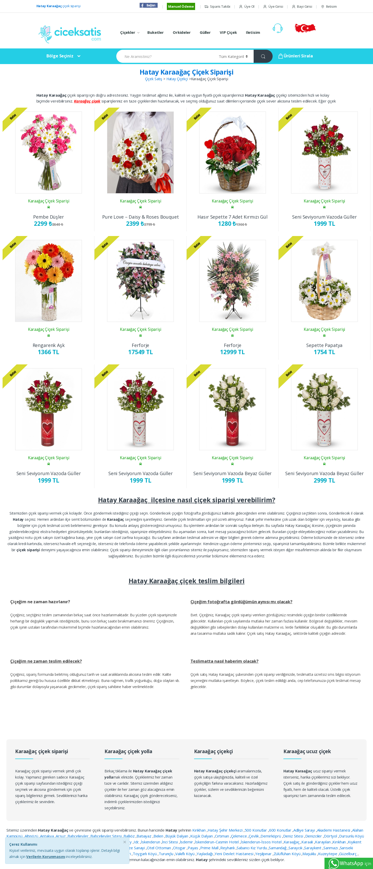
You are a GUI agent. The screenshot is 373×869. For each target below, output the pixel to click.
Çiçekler (127, 32)
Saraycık (296, 847)
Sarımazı (331, 847)
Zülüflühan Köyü (288, 853)
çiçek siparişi (58, 6)
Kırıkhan (199, 830)
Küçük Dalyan (202, 836)
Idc (137, 841)
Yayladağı (205, 853)
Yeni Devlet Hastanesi (234, 853)
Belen (159, 836)
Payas (193, 847)
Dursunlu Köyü (351, 836)
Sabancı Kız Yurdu (252, 847)
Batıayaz (144, 836)
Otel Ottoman (159, 847)
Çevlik (254, 836)
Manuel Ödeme (181, 6)
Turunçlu (166, 853)
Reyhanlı (228, 847)
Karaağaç (292, 841)
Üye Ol (246, 6)
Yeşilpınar (263, 853)
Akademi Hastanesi (334, 830)
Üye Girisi (273, 6)
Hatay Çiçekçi (177, 78)
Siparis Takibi (217, 6)
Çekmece (239, 836)
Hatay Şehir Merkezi (226, 830)
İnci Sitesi (170, 841)
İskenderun (151, 841)
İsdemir (187, 841)
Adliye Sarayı (304, 830)
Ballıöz (129, 836)
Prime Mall (209, 847)
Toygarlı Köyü (145, 853)
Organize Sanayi (131, 847)
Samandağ (278, 847)
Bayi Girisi (302, 6)
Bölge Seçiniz (59, 56)
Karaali (307, 841)
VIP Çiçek (228, 32)
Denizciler (314, 836)
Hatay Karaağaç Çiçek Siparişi (186, 72)
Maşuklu (309, 853)
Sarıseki (346, 847)
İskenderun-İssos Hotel (262, 841)
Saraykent (313, 847)
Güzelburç (348, 853)
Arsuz (61, 836)
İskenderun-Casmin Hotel (217, 841)
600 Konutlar (280, 830)
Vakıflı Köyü (185, 853)
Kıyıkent (354, 841)
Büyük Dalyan (177, 836)
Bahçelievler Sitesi (106, 836)
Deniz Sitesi (293, 836)
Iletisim (329, 6)
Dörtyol (331, 836)
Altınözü (32, 836)
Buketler (155, 32)
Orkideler (182, 32)
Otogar (180, 847)
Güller (205, 32)
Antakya (47, 836)
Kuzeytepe (328, 853)
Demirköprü (271, 836)
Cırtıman (222, 836)
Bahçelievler (78, 836)
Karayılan (323, 841)
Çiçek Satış (153, 78)
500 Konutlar (256, 830)
